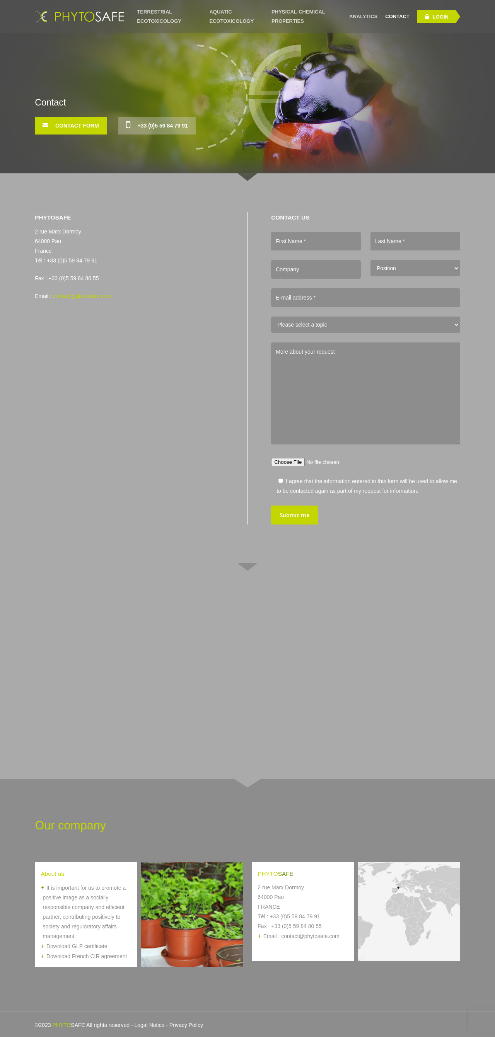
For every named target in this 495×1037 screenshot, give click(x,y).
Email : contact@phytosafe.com (301, 936)
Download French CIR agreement (86, 956)
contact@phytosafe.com (82, 296)
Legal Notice (150, 1025)
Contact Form (71, 125)
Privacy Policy (186, 1025)
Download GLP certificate (77, 946)
